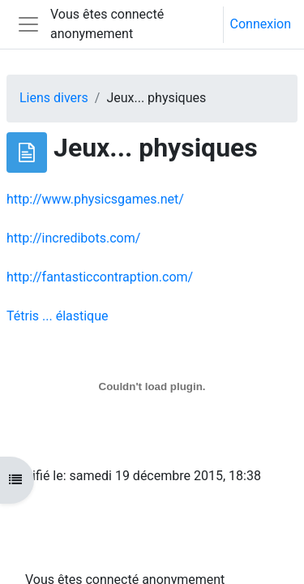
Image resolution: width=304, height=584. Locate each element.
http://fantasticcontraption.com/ (99, 277)
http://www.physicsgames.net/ (95, 199)
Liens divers (53, 97)
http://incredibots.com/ (73, 238)
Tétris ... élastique (57, 316)
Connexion (260, 24)
